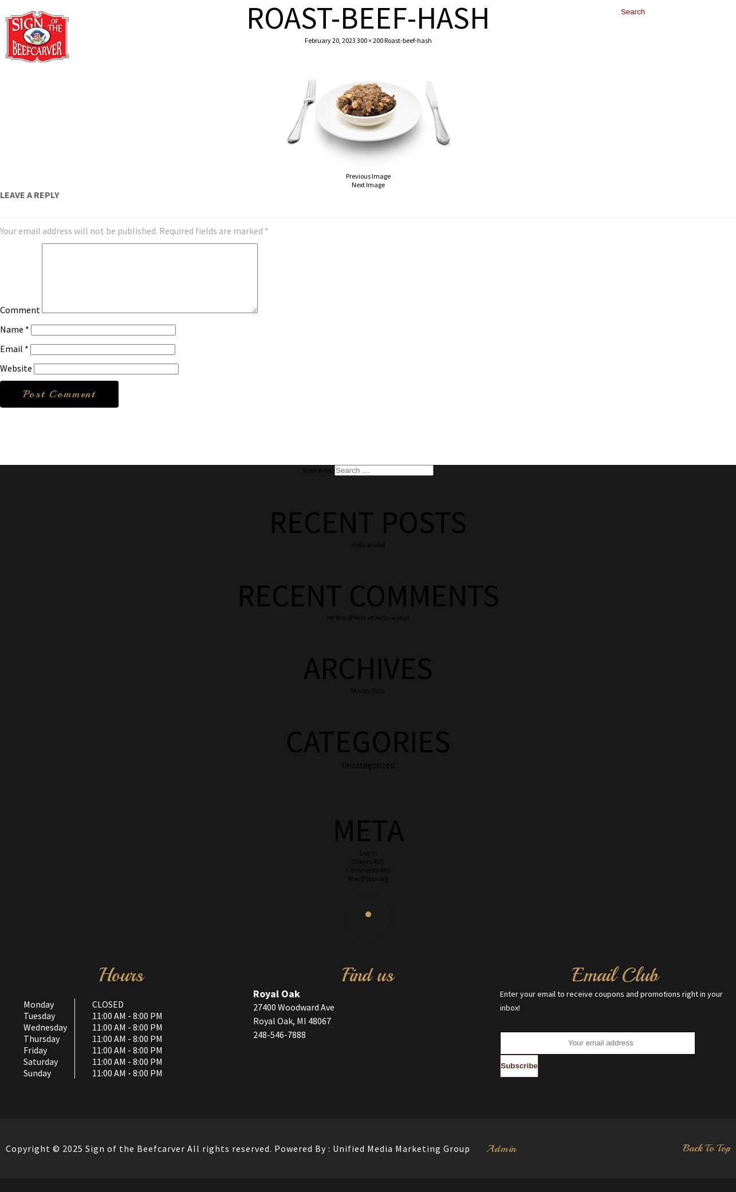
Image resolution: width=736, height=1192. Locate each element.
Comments (368, 883)
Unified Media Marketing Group (401, 1162)
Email (14, 362)
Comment (20, 323)
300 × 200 (370, 40)
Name (14, 343)
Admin (501, 1162)
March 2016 (368, 704)
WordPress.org (368, 892)
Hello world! (368, 558)
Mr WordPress (346, 631)
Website (16, 382)
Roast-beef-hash (408, 40)
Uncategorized (368, 778)
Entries (368, 875)
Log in (368, 866)
